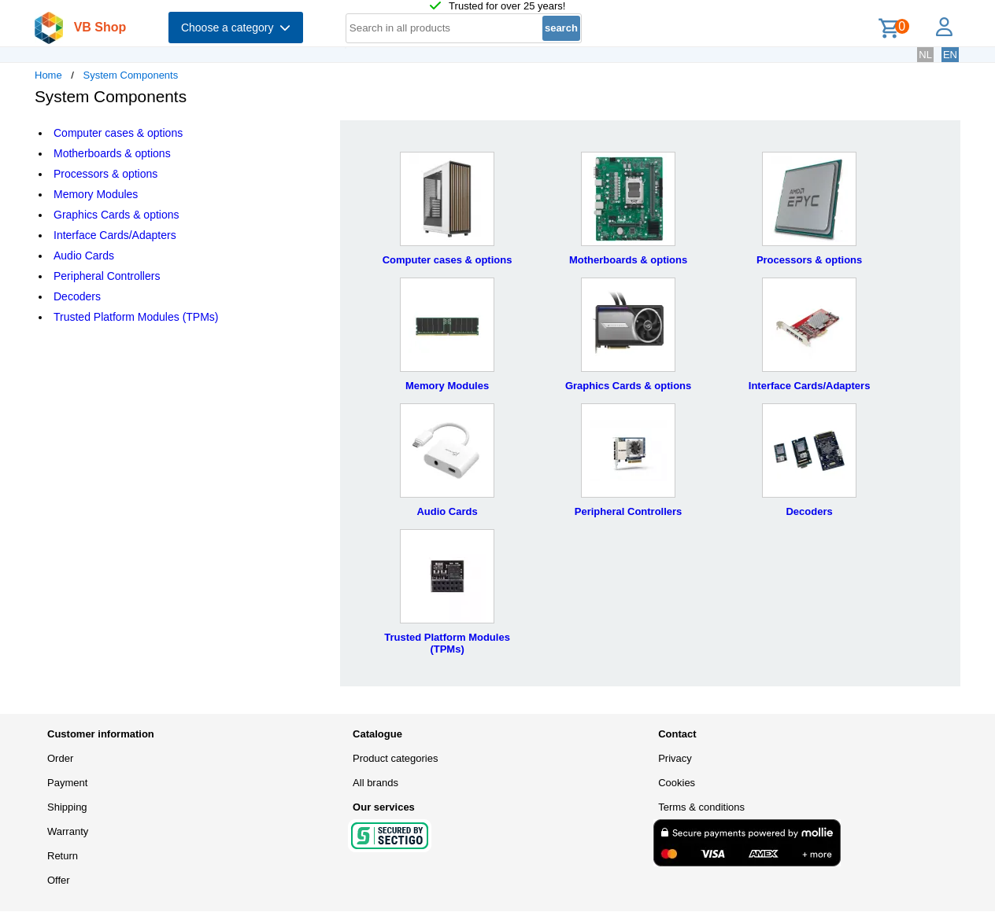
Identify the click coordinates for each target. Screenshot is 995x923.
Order (60, 758)
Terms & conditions (701, 807)
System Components (131, 75)
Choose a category (235, 27)
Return (62, 856)
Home (48, 75)
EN (950, 55)
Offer (58, 880)
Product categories (395, 758)
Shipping (67, 807)
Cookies (676, 783)
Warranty (67, 831)
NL (925, 55)
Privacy (675, 758)
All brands (375, 783)
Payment (67, 783)
